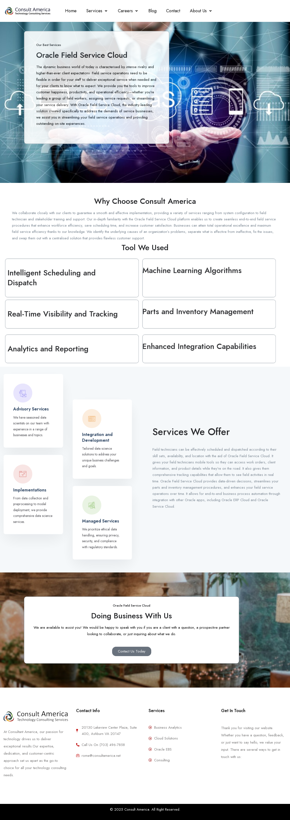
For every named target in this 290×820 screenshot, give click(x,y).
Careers (128, 11)
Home (71, 11)
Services (97, 11)
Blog (152, 11)
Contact (173, 11)
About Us (201, 11)
